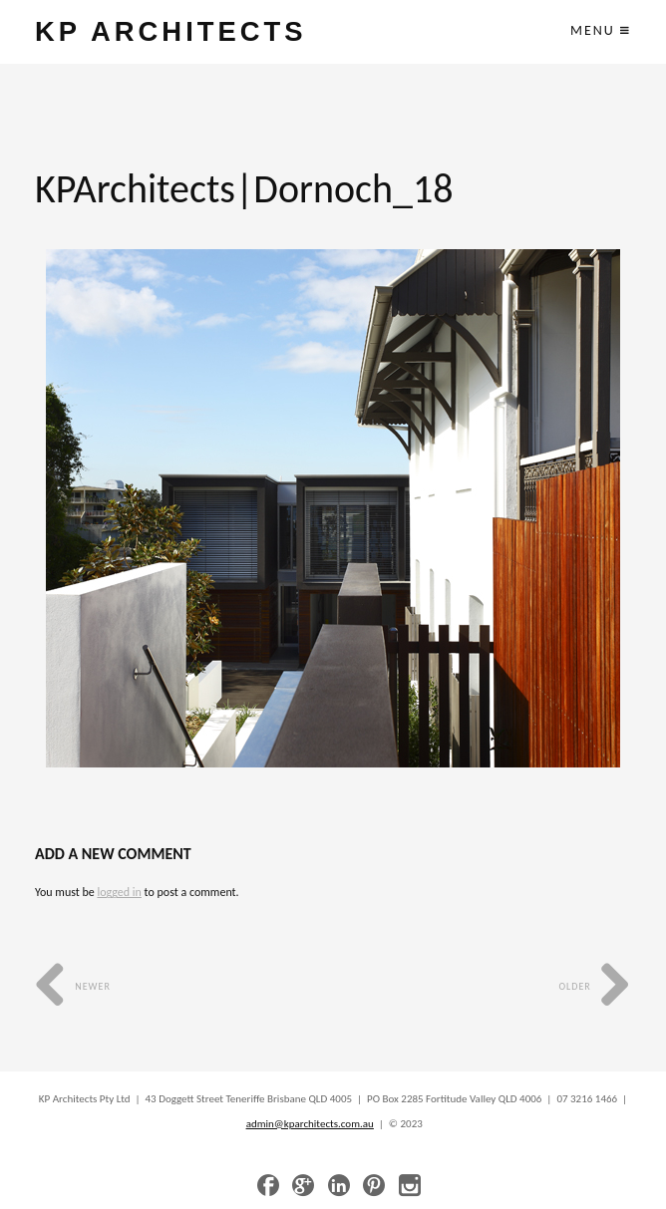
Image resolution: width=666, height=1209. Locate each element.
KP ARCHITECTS (170, 31)
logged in (119, 892)
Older (594, 986)
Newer (73, 986)
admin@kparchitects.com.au (310, 1123)
